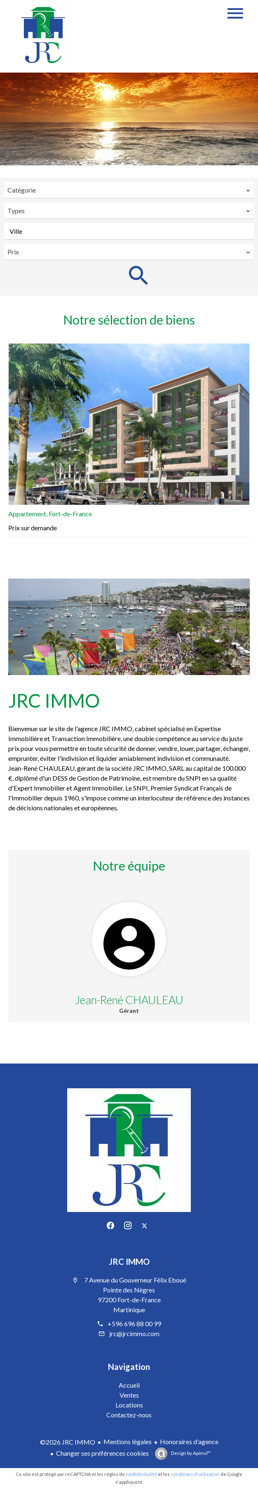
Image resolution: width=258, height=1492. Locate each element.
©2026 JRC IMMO (67, 1442)
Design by (190, 1453)
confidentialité (141, 1474)
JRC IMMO (129, 1261)
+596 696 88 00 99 (134, 1323)
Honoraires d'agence (189, 1441)
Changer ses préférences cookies (102, 1453)
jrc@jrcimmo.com (134, 1333)
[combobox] (129, 190)
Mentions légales (127, 1441)
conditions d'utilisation (195, 1474)
